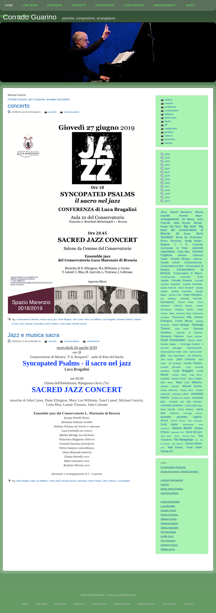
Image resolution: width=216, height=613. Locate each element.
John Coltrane (185, 359)
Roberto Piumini (178, 421)
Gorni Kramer (194, 336)
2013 (167, 201)
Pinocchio (174, 413)
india (185, 352)
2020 (167, 175)
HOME (9, 5)
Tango (176, 436)
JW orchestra (174, 363)
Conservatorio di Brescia (173, 467)
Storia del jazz (194, 431)
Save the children (169, 493)
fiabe (171, 313)
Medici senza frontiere (172, 488)
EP (166, 125)
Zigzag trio (167, 451)
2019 (167, 179)
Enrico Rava (185, 302)
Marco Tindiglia (195, 379)
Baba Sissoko (182, 223)
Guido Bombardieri (173, 340)
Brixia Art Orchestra (189, 237)
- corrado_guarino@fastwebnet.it (120, 595)
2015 (167, 193)
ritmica (164, 420)
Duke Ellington (193, 294)
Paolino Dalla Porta (193, 406)
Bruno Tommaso (171, 240)
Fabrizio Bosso (183, 305)
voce (162, 448)
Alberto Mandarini (181, 212)
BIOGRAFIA (54, 5)
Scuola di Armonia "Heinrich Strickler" (180, 471)
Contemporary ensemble (176, 277)
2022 (167, 168)
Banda (198, 222)
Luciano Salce (179, 375)
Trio (196, 440)
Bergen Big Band (171, 226)
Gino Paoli (181, 329)
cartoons (182, 255)
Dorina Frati (175, 295)
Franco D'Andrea (169, 514)
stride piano (166, 436)
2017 (167, 186)
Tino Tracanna (168, 540)
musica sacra (186, 390)
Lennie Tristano (193, 363)
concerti (169, 103)
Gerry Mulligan (180, 324)
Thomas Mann (188, 436)
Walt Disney (175, 447)
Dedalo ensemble (181, 291)
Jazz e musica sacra (33, 335)
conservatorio (172, 110)
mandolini (165, 378)
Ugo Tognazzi (177, 444)
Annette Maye (190, 215)
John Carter (167, 359)
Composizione (193, 262)
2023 (167, 165)
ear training (168, 298)
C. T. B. (181, 244)
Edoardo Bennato (191, 298)
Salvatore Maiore (169, 523)
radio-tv (168, 135)
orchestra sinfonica (172, 405)
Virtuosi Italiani (193, 443)
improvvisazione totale (171, 352)
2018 (167, 183)
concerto (19, 105)
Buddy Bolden (193, 241)
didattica (169, 114)
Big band (190, 226)
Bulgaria (165, 244)
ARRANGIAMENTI (165, 5)
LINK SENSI (30, 5)
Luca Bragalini (183, 370)
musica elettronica (169, 390)
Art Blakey (188, 219)
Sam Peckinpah (195, 421)
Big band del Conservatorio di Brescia (182, 230)
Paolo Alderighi (168, 409)
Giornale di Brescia (189, 332)
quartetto (166, 416)
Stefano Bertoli (182, 428)
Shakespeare (188, 425)
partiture (169, 132)
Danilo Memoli (168, 287)
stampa (168, 142)
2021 (167, 172)
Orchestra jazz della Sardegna (185, 402)
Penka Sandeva (185, 409)
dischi (168, 121)
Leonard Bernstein (171, 367)
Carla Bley (183, 251)
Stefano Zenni (168, 549)
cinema (168, 99)
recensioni (170, 139)
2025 (167, 157)
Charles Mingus (180, 258)
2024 (167, 161)
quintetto (182, 416)
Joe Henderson (194, 355)
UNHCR (165, 484)
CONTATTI (189, 604)
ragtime (197, 416)
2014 (167, 197)
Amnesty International (172, 480)
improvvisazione (194, 348)
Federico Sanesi (184, 309)
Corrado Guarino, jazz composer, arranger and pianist (38, 99)
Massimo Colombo (170, 386)
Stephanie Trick (177, 432)
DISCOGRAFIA (104, 5)
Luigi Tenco (196, 375)
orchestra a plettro (180, 394)
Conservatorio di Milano (188, 273)
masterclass (171, 128)
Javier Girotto (195, 352)
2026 (167, 154)
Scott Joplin (169, 424)
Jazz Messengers (176, 355)
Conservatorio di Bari (172, 266)
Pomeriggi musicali (192, 413)
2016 (167, 190)
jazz (163, 355)
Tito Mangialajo (183, 439)
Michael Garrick (192, 386)
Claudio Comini (170, 262)
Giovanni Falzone (172, 336)
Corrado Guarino (181, 280)
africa (164, 212)
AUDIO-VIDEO (169, 604)
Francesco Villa (181, 317)
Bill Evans (183, 233)
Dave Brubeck (185, 287)
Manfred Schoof (179, 379)
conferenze (170, 107)
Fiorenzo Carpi (183, 313)
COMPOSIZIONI (134, 5)
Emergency (167, 302)
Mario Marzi (167, 383)
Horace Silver (195, 340)
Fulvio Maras (183, 320)
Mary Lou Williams (189, 382)
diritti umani (170, 117)
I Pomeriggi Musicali (189, 344)
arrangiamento (170, 219)
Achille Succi (167, 536)
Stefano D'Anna (169, 519)
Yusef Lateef (194, 447)
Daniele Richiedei (192, 284)
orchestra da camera (180, 398)
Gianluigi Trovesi (169, 544)
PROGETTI (79, 5)
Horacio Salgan (168, 344)
